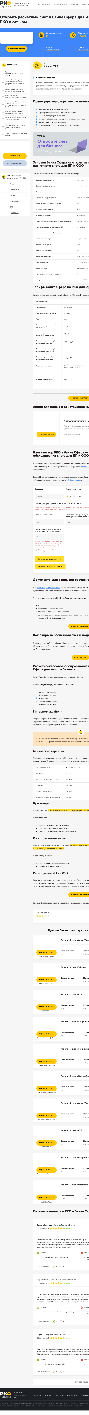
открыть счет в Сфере (16, 48)
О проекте (37, 1400)
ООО (77, 497)
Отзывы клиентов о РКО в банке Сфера (16, 134)
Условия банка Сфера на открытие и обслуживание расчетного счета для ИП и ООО (14, 82)
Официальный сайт (14, 163)
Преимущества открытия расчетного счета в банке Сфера (14, 73)
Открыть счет (15, 156)
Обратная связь (71, 1400)
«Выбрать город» (74, 481)
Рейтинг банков (44, 4)
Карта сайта (59, 1400)
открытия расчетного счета (48, 589)
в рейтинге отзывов (53, 49)
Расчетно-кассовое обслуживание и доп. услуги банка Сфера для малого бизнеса (15, 126)
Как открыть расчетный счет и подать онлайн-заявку (15, 118)
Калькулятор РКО (60, 4)
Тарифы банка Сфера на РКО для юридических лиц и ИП (15, 90)
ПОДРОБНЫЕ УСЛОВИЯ (46, 435)
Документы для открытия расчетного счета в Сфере (14, 112)
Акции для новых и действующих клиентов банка (15, 96)
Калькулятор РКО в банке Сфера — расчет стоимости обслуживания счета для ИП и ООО (16, 104)
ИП (69, 497)
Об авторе (47, 1400)
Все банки (14, 213)
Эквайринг (74, 4)
